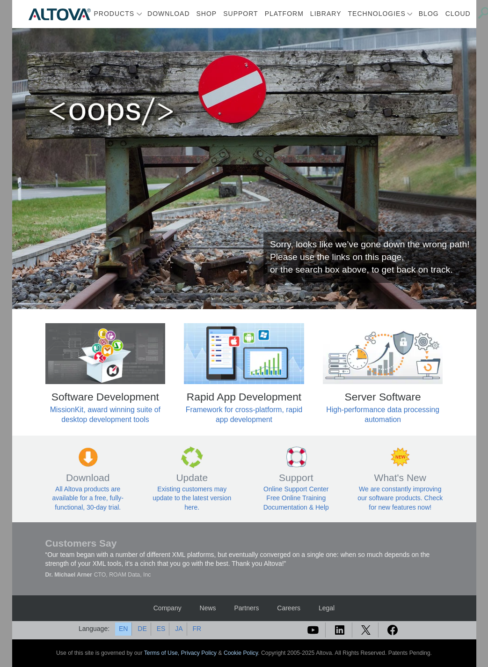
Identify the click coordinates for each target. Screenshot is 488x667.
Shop (207, 13)
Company (167, 608)
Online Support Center (295, 489)
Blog (429, 13)
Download (168, 13)
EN (123, 628)
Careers (288, 608)
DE (142, 628)
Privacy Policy (199, 653)
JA (178, 628)
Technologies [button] (377, 13)
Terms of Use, (162, 653)
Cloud (458, 13)
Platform (284, 13)
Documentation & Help (296, 507)
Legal (327, 608)
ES (161, 628)
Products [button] (114, 13)
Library (326, 13)
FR (196, 628)
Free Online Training (296, 498)
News (208, 608)
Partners (246, 608)
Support (240, 13)
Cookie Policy (241, 653)
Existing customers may (191, 489)
